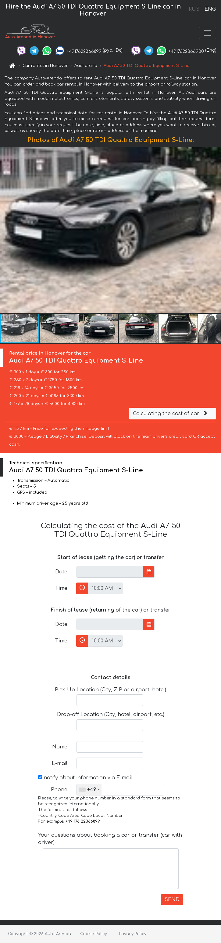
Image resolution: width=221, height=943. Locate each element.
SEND (172, 899)
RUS (194, 9)
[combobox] (89, 789)
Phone (59, 789)
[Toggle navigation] (207, 33)
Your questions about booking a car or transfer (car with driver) (110, 838)
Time (61, 588)
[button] (215, 230)
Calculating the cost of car (171, 413)
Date (61, 572)
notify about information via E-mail (85, 777)
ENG (210, 9)
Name (59, 747)
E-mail (59, 763)
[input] (110, 572)
